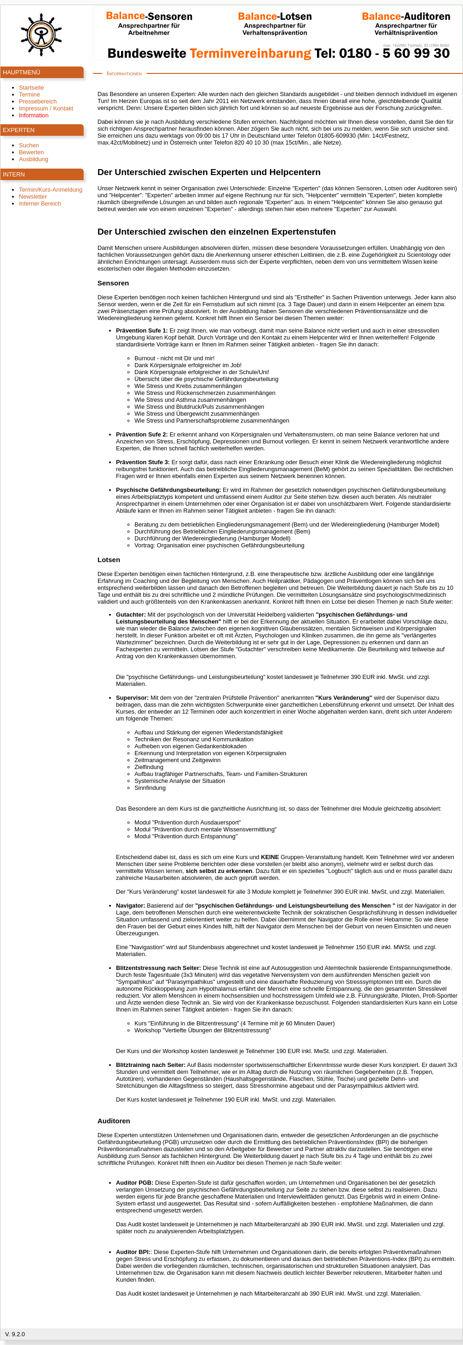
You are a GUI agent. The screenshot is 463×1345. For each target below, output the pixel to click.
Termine (29, 94)
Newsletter (33, 196)
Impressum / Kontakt (46, 108)
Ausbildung (33, 159)
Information (34, 115)
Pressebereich (38, 101)
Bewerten (31, 152)
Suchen (29, 145)
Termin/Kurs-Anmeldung (50, 189)
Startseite (31, 87)
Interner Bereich (40, 203)
